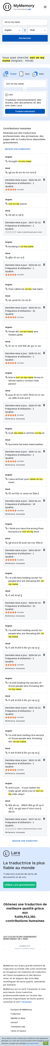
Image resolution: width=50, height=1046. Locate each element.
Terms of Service (18, 1031)
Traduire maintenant (25, 111)
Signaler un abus (18, 1018)
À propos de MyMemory (21, 1009)
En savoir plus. (33, 1043)
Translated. (26, 1002)
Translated (18, 1026)
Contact (14, 1022)
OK (45, 1043)
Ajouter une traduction (17, 149)
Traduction (16, 1014)
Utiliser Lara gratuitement (20, 884)
